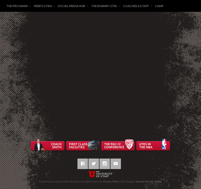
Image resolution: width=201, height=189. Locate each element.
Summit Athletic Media (149, 181)
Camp (159, 6)
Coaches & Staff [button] (136, 6)
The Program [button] (17, 6)
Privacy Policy (111, 181)
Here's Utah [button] (43, 6)
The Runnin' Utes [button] (104, 6)
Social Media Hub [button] (71, 6)
